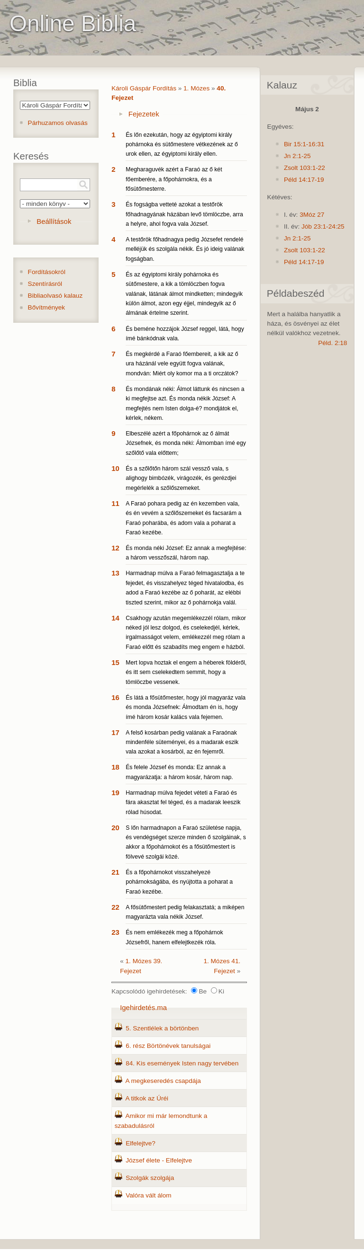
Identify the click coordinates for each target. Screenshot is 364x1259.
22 (115, 907)
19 (115, 793)
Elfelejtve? (140, 1143)
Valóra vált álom (148, 1195)
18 (115, 767)
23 (115, 932)
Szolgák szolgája (150, 1177)
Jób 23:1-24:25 (323, 226)
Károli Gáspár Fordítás (143, 88)
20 (115, 828)
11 (115, 503)
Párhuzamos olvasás (58, 122)
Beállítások (53, 221)
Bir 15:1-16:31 (304, 144)
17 (115, 732)
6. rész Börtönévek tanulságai (168, 1045)
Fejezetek (143, 114)
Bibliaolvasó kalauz (55, 295)
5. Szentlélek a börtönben (162, 1028)
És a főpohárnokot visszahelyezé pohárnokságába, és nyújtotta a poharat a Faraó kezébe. (179, 882)
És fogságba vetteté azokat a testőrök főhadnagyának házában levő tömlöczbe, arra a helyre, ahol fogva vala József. (184, 214)
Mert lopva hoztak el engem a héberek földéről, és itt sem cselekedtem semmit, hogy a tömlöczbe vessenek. (186, 672)
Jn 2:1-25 (297, 156)
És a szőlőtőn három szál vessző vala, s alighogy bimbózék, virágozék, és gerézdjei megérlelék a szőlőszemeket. (181, 478)
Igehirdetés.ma (143, 1007)
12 (115, 548)
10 (115, 468)
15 (115, 662)
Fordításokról (46, 271)
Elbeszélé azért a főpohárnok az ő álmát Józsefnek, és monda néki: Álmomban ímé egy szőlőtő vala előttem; (186, 443)
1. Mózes (196, 88)
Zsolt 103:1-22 (304, 167)
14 (115, 618)
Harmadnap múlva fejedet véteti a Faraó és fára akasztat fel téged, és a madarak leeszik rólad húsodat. (183, 802)
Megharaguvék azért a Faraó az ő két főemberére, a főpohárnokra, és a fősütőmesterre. (174, 179)
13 (115, 573)
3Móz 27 (312, 214)
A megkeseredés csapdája (162, 1080)
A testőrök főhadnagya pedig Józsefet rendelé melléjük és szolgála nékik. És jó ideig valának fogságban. (185, 249)
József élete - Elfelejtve (159, 1160)
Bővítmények (46, 307)
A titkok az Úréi (146, 1098)
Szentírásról (45, 283)
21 (115, 872)
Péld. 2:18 (332, 342)
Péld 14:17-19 (304, 179)
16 (115, 697)
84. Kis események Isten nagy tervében (182, 1063)
